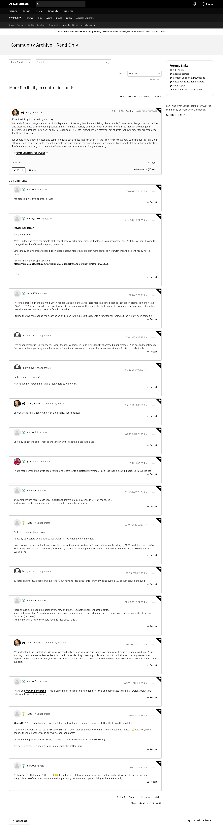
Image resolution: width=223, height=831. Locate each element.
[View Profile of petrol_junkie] (33, 218)
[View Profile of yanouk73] (31, 293)
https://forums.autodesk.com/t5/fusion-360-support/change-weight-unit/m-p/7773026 (61, 264)
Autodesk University (85, 18)
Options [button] (154, 79)
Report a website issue (198, 820)
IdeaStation (54, 25)
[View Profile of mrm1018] (31, 189)
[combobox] (60, 4)
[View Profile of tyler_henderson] (34, 112)
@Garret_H (25, 775)
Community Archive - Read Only (32, 25)
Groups (58, 18)
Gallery (68, 18)
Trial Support (180, 85)
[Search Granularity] (20, 62)
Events (49, 18)
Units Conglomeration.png (30, 153)
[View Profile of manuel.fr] (31, 490)
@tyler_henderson (24, 228)
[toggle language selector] (195, 4)
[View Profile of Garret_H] (31, 523)
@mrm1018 (20, 723)
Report (153, 162)
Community (15, 17)
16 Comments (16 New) (145, 169)
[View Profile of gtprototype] (32, 461)
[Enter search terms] (60, 4)
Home (12, 25)
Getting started (181, 73)
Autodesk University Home (187, 89)
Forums (29, 18)
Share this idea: (139, 803)
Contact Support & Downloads (189, 77)
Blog (40, 18)
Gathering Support (146, 111)
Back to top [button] (21, 820)
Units (18, 162)
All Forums (178, 70)
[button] (153, 191)
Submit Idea (175, 115)
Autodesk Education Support (188, 81)
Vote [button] (19, 170)
